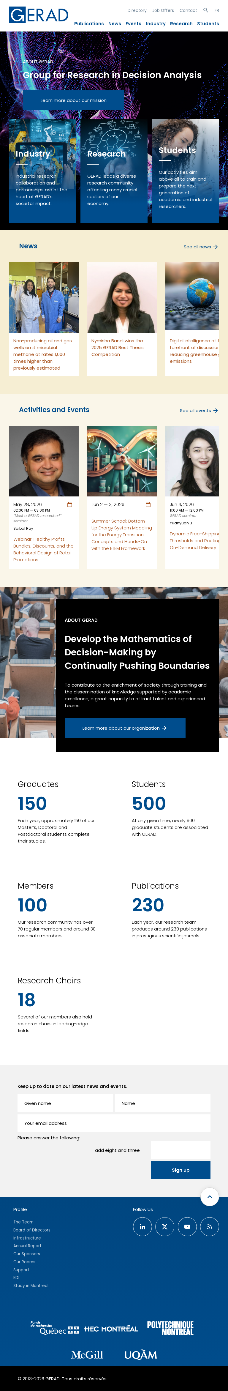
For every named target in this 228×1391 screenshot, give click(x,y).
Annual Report (27, 1246)
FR (217, 10)
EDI (16, 1277)
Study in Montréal (30, 1286)
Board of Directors (31, 1230)
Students (208, 23)
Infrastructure (27, 1238)
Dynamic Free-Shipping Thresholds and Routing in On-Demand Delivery (198, 541)
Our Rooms (24, 1262)
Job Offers (163, 10)
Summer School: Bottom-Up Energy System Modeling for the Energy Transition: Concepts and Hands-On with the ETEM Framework (121, 534)
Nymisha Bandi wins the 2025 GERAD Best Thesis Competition (117, 347)
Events (133, 23)
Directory (137, 10)
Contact (188, 10)
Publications (89, 23)
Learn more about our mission (74, 100)
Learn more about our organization (125, 728)
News (114, 23)
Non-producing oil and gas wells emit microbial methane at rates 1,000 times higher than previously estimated (42, 354)
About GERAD (38, 62)
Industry (156, 23)
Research (181, 23)
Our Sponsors (26, 1254)
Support (21, 1270)
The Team (23, 1222)
